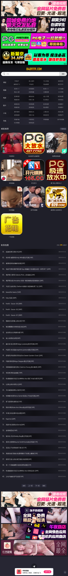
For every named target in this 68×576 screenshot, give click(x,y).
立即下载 (47, 572)
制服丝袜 (17, 100)
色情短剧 (31, 123)
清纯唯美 (31, 107)
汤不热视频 (60, 119)
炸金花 (31, 84)
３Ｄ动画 (60, 89)
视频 (4, 90)
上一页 (30, 486)
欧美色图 (46, 104)
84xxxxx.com (34, 69)
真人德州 (31, 81)
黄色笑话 (46, 115)
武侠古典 (60, 112)
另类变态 (60, 100)
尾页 (44, 486)
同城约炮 (17, 119)
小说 (4, 113)
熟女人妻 (17, 92)
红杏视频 (17, 123)
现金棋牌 (46, 84)
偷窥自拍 (17, 104)
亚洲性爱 (17, 96)
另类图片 (60, 107)
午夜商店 (31, 119)
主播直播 (46, 92)
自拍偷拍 (31, 89)
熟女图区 (46, 107)
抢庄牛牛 (60, 84)
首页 (24, 486)
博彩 (4, 82)
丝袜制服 (31, 92)
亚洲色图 (31, 104)
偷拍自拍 (31, 96)
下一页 (37, 486)
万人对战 (46, 81)
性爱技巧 (60, 115)
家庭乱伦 (31, 112)
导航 (4, 121)
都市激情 (17, 112)
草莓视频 (46, 119)
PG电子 (17, 81)
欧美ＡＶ (46, 89)
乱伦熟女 (46, 100)
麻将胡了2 (17, 84)
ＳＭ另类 (60, 92)
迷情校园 (17, 115)
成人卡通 (46, 96)
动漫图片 (60, 104)
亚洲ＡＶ (17, 89)
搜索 (63, 74)
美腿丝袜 (17, 107)
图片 (4, 105)
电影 (4, 98)
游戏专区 (60, 81)
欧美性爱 (60, 96)
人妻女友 (46, 112)
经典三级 (31, 100)
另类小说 (31, 115)
